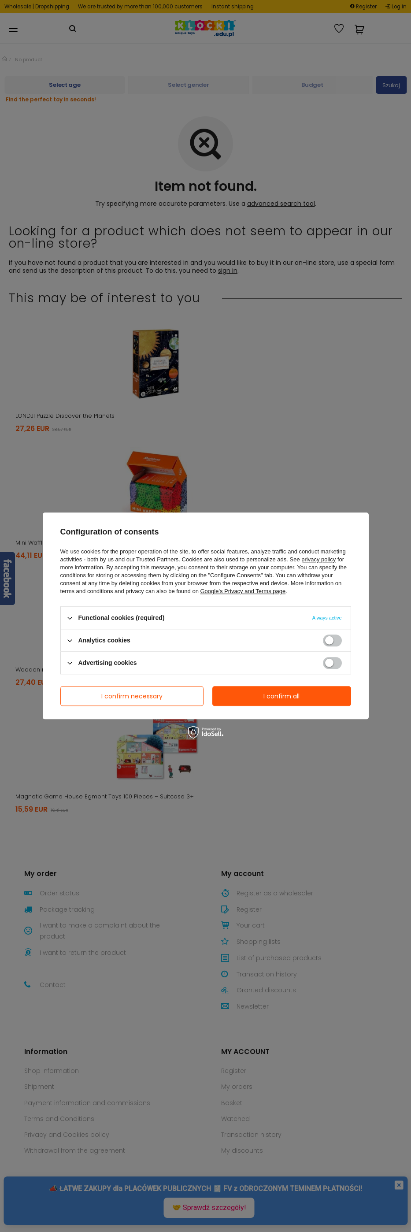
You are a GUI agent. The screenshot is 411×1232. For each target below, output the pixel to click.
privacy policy (318, 559)
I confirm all (281, 696)
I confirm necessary (132, 696)
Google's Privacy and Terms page (242, 591)
